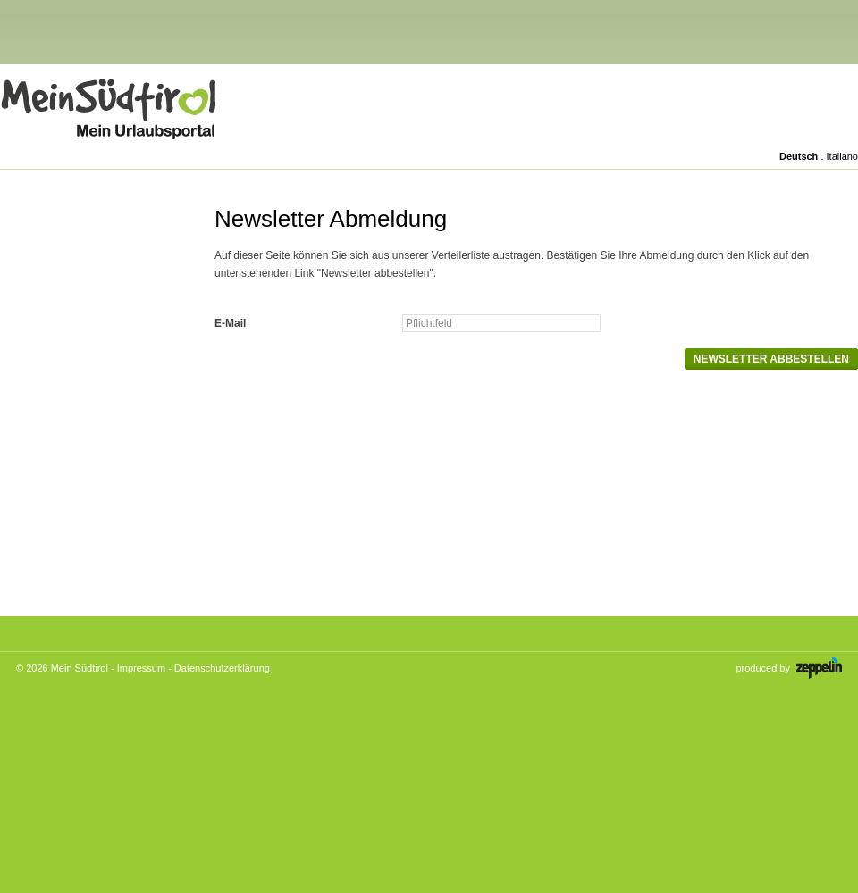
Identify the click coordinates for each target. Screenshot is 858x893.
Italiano (842, 156)
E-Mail (230, 323)
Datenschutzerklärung (222, 668)
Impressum (141, 668)
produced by (789, 668)
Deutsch (798, 156)
